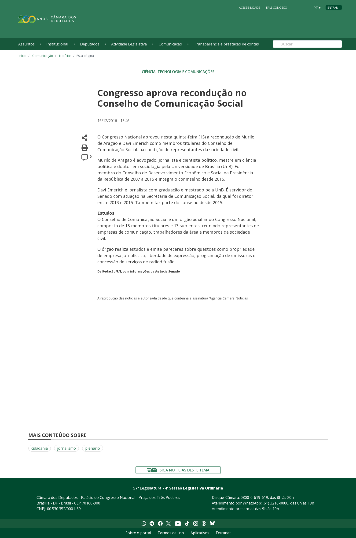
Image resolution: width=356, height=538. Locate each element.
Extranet (223, 532)
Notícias (65, 55)
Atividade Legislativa (129, 44)
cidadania (39, 448)
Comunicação (170, 44)
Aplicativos (200, 532)
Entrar (332, 8)
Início (22, 55)
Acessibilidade (249, 7)
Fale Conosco (276, 7)
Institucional (57, 44)
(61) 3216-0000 (275, 503)
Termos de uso (171, 532)
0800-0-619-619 (254, 497)
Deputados (89, 44)
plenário (92, 448)
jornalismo (66, 448)
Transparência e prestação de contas (226, 44)
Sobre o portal (138, 532)
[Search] (307, 44)
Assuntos (26, 44)
